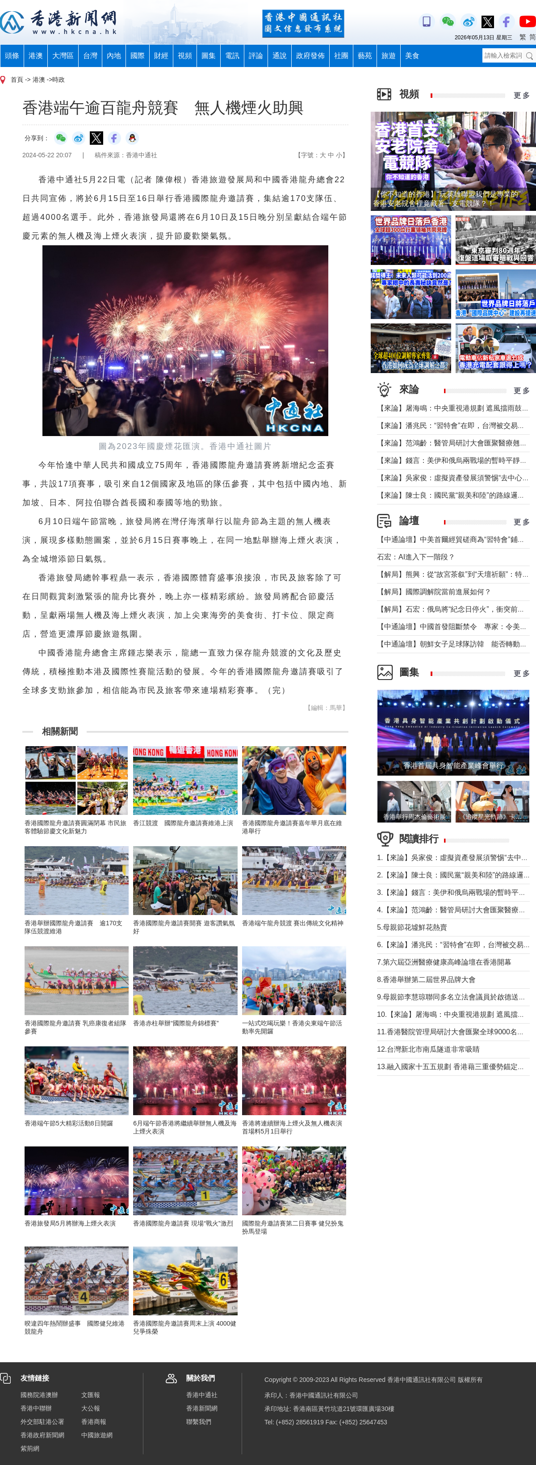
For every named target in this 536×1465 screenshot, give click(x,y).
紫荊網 (30, 1448)
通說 (279, 55)
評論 (256, 55)
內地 (114, 55)
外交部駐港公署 (42, 1421)
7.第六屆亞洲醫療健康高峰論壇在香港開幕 (444, 962)
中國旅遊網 (97, 1435)
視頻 (185, 55)
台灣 (90, 55)
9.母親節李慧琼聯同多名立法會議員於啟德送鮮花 (455, 997)
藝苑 (365, 55)
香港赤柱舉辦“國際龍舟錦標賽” (175, 1023)
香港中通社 (202, 1394)
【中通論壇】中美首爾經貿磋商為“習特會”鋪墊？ (454, 539)
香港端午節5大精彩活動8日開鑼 (69, 1123)
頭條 (12, 55)
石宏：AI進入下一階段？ (416, 557)
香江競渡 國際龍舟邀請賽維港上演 (183, 823)
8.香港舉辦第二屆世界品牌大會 (426, 979)
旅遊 (388, 55)
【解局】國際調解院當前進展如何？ (434, 592)
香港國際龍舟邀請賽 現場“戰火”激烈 (183, 1223)
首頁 (17, 79)
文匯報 (90, 1394)
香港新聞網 (202, 1408)
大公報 (90, 1408)
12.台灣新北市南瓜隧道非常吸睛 (428, 1049)
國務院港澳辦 (39, 1394)
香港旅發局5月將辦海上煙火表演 (70, 1223)
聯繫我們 (198, 1421)
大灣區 (63, 55)
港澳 (36, 55)
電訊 (232, 55)
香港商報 (93, 1421)
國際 (137, 55)
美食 (412, 55)
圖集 (208, 55)
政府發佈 (310, 55)
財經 (161, 55)
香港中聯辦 (36, 1408)
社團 (341, 55)
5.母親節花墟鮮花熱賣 (412, 927)
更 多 (522, 95)
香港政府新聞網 (42, 1435)
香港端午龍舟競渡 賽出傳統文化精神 (293, 923)
